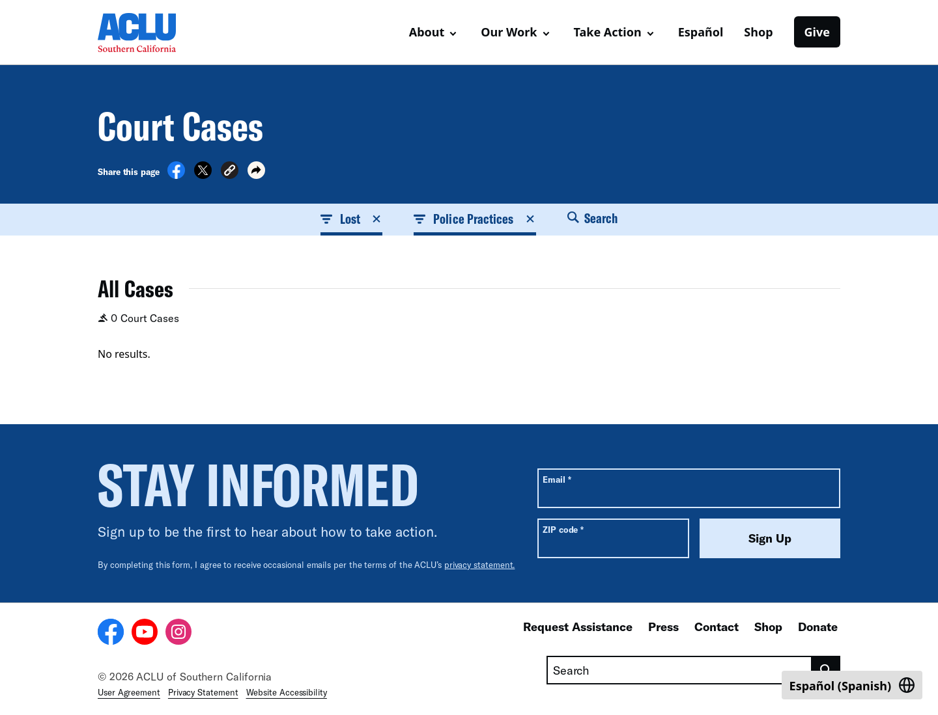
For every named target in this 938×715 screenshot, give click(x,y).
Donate (818, 626)
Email (557, 479)
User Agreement (129, 692)
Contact (716, 626)
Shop (758, 32)
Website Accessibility (286, 692)
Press (663, 626)
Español (701, 32)
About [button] (427, 32)
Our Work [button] (509, 32)
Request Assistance (577, 626)
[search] (826, 670)
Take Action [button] (608, 32)
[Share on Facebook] (176, 175)
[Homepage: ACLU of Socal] (143, 32)
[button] (229, 172)
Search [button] (592, 217)
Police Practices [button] (474, 218)
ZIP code (563, 529)
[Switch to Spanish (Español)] (852, 685)
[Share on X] (203, 175)
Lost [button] (351, 218)
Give (817, 32)
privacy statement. (479, 565)
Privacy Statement (203, 692)
